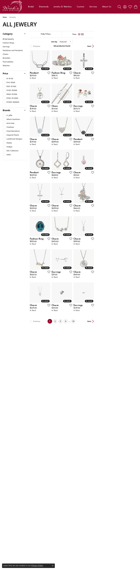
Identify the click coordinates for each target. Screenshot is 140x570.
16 (95, 436)
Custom (80, 7)
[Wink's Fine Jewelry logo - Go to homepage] (12, 7)
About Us (106, 7)
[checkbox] (8, 78)
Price (5, 73)
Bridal (31, 7)
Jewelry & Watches (63, 7)
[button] (119, 6)
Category (8, 34)
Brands (6, 110)
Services (93, 7)
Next (133, 46)
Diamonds (44, 7)
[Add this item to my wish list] (62, 87)
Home (5, 17)
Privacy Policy (37, 565)
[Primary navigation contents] (69, 7)
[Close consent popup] (52, 565)
